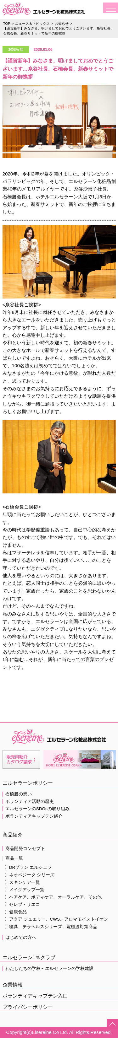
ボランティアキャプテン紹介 (34, 816)
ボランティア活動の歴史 (29, 801)
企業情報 (13, 984)
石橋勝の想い (18, 794)
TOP (6, 23)
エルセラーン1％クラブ (29, 957)
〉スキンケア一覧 (22, 882)
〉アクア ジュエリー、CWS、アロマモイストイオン (56, 919)
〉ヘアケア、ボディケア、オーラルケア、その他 (53, 897)
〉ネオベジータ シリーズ (29, 875)
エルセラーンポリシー (28, 783)
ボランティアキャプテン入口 (35, 995)
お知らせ (62, 23)
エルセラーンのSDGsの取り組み (37, 808)
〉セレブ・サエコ (22, 904)
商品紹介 (13, 834)
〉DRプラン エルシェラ (28, 867)
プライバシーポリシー (28, 1007)
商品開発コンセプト (25, 848)
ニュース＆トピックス (32, 23)
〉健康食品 (16, 912)
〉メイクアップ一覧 (24, 889)
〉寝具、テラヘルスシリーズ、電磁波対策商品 (51, 926)
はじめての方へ (20, 937)
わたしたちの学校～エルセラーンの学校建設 (49, 968)
